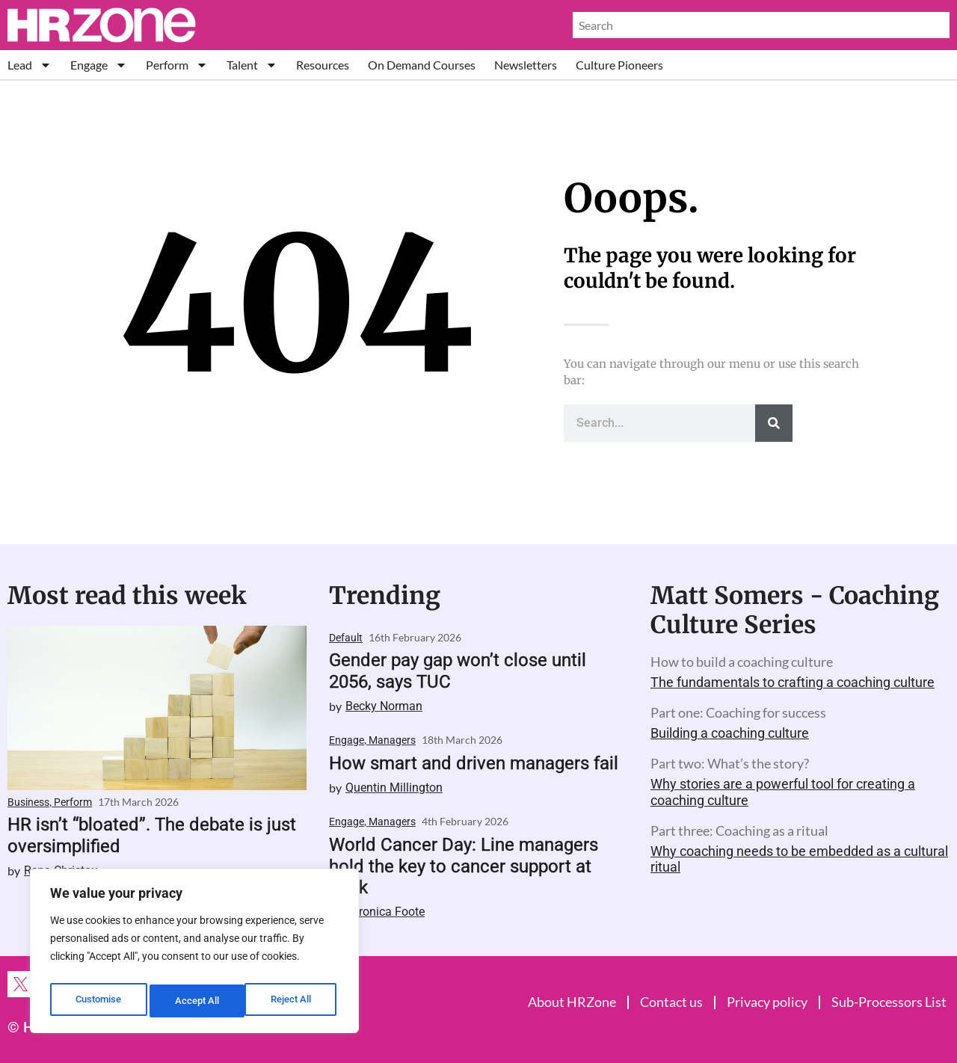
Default (346, 638)
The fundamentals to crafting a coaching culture (792, 682)
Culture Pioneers (619, 65)
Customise (98, 1001)
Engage (98, 65)
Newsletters (525, 65)
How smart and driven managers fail (473, 763)
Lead (29, 65)
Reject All (196, 1001)
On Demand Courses (422, 65)
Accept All (293, 1001)
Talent (252, 65)
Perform (177, 65)
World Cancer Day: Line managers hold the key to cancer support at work (463, 866)
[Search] (774, 423)
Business (28, 802)
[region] (194, 954)
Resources (322, 65)
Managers (392, 740)
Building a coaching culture (729, 733)
